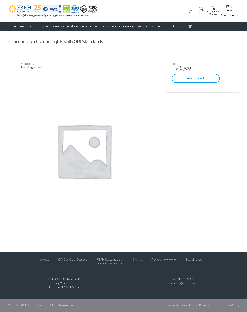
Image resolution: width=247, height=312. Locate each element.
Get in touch (176, 26)
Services (142, 26)
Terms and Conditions (182, 305)
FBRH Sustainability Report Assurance (75, 26)
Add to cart (195, 78)
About (13, 26)
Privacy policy (208, 305)
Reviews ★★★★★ (123, 26)
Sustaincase (158, 26)
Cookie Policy (229, 305)
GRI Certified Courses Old (34, 26)
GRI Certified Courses (72, 259)
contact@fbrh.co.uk (182, 283)
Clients (104, 26)
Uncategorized (31, 67)
